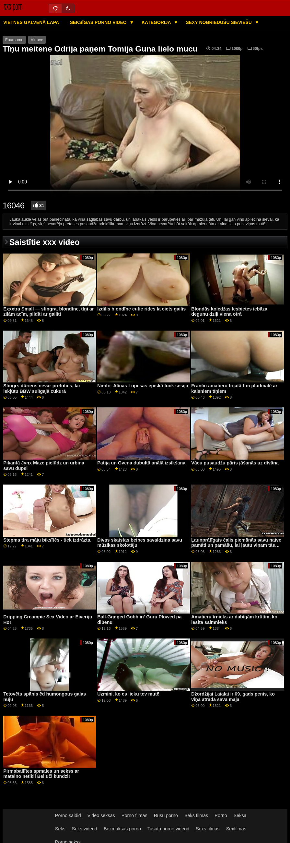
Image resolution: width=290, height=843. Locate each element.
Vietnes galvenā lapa (31, 22)
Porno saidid (68, 815)
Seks (60, 828)
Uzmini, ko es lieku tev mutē (128, 694)
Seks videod (84, 828)
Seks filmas (196, 815)
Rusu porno (166, 815)
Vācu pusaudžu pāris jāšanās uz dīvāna (235, 462)
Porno (221, 815)
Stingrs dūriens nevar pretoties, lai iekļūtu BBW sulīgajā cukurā (41, 388)
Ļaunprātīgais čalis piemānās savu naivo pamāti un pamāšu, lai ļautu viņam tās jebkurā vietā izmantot (236, 545)
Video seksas (101, 815)
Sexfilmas (236, 828)
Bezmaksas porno (122, 828)
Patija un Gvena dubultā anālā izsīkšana (141, 462)
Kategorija (157, 22)
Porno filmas (134, 815)
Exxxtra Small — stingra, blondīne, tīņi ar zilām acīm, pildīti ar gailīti (48, 311)
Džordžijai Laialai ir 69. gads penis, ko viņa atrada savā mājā (233, 696)
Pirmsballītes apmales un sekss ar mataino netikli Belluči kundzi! (41, 773)
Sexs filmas (207, 828)
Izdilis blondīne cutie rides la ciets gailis (141, 308)
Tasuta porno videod (168, 828)
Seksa (240, 815)
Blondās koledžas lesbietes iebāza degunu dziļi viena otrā (229, 311)
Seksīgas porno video (99, 22)
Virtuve (37, 40)
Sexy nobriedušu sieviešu (219, 22)
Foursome (14, 40)
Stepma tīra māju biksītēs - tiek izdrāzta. (47, 540)
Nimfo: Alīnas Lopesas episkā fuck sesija (142, 385)
